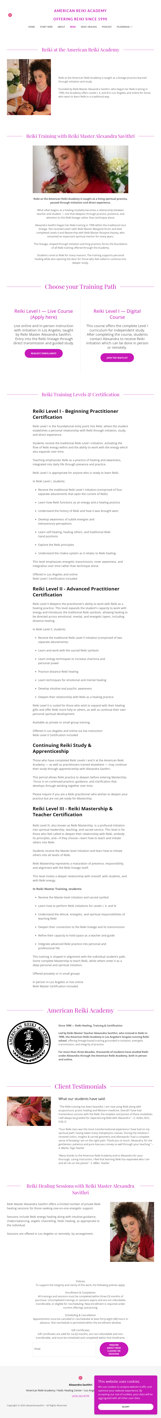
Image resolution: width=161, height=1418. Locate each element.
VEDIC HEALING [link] (89, 26)
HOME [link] (31, 26)
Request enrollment (43, 353)
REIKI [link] (73, 26)
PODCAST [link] (107, 26)
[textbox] (64, 1349)
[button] (125, 27)
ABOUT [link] (61, 26)
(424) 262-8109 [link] (80, 1396)
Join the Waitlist (117, 357)
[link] (10, 15)
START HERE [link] (46, 26)
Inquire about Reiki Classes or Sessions (114, 1349)
